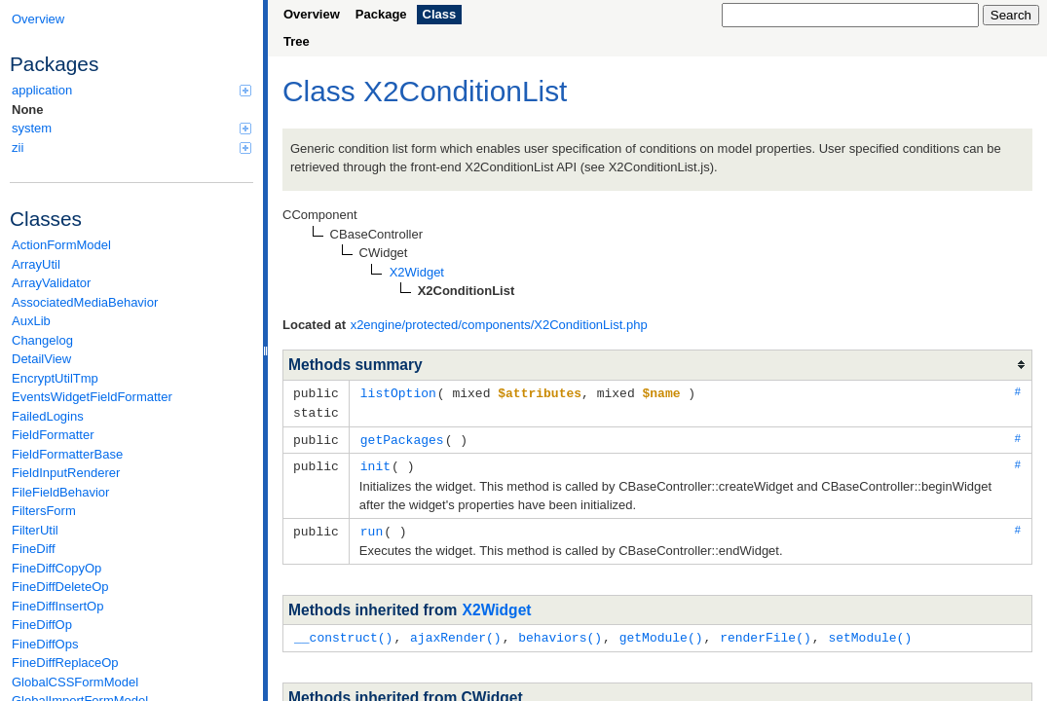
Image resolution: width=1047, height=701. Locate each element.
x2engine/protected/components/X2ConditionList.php (499, 324)
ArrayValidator (51, 283)
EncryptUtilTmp (55, 378)
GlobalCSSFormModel (75, 682)
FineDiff (34, 548)
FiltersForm (44, 510)
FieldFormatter (53, 434)
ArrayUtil (36, 264)
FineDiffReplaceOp (65, 662)
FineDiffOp (42, 624)
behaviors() (560, 632)
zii (131, 147)
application (131, 90)
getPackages (402, 437)
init (375, 462)
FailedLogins (48, 416)
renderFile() (765, 632)
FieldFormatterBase (67, 454)
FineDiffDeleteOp (60, 586)
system (131, 128)
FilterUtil (35, 530)
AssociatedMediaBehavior (85, 302)
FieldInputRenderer (66, 472)
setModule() (870, 632)
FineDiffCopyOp (56, 568)
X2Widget (497, 605)
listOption (398, 392)
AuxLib (31, 321)
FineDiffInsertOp (57, 606)
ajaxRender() (456, 632)
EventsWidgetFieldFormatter (92, 396)
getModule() (661, 632)
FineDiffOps (45, 644)
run (371, 526)
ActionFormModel (61, 245)
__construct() (343, 632)
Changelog (42, 340)
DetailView (41, 358)
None (28, 109)
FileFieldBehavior (60, 492)
